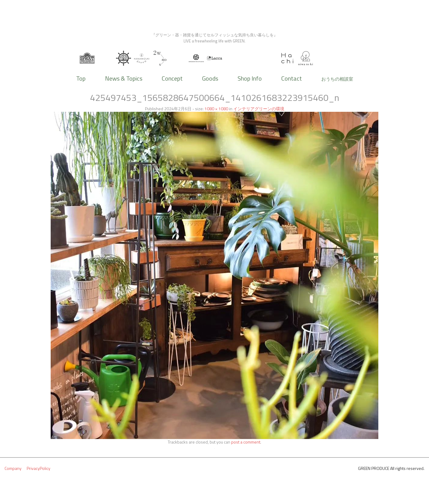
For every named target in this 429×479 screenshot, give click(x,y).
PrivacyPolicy (38, 468)
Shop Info (250, 78)
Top (81, 78)
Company (13, 468)
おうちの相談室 (337, 78)
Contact (291, 78)
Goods (210, 78)
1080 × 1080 (216, 108)
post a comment (245, 442)
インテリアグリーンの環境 (258, 108)
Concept (172, 78)
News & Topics (123, 78)
